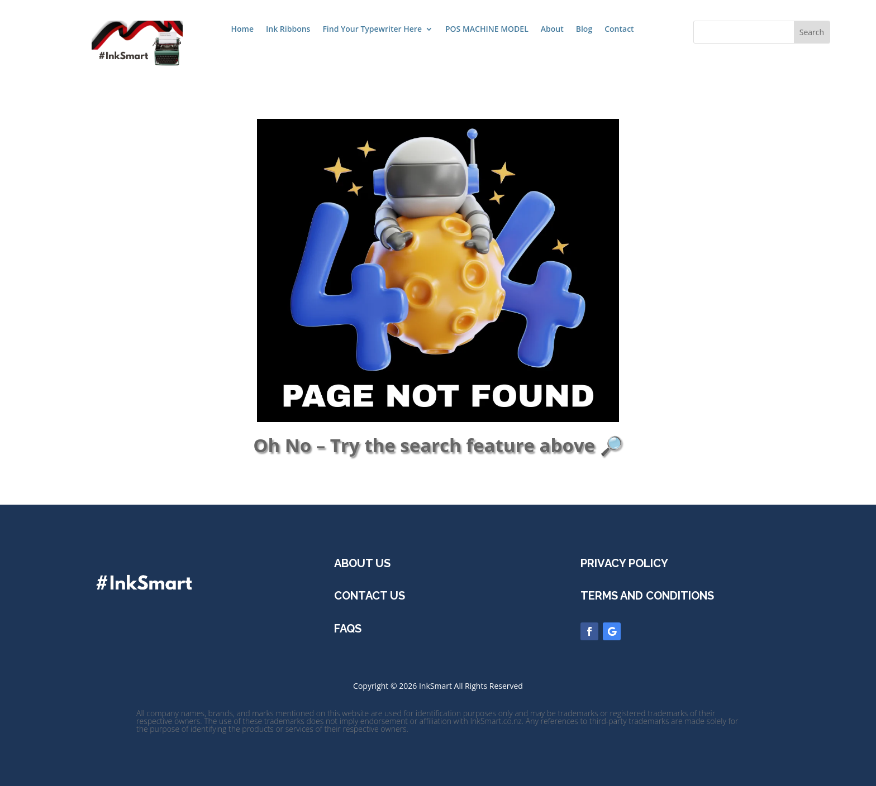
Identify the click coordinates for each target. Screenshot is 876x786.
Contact (619, 29)
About (552, 29)
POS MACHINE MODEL (487, 29)
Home (242, 29)
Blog (584, 29)
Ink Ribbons (288, 29)
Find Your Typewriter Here (372, 29)
